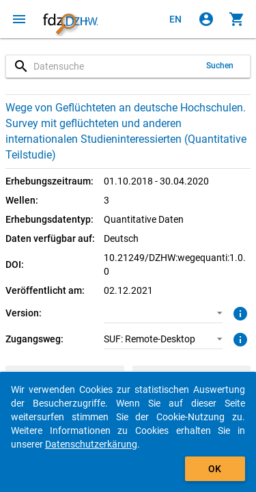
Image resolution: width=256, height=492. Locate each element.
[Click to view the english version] (175, 19)
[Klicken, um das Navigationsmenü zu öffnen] (19, 19)
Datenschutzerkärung (91, 444)
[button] (163, 313)
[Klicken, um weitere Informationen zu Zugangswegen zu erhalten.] (239, 338)
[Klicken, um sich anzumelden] (206, 19)
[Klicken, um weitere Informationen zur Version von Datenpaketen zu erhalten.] (239, 312)
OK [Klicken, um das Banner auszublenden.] (214, 468)
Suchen (220, 65)
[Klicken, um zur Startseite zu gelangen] (70, 19)
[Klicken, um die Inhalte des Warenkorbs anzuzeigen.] (237, 19)
